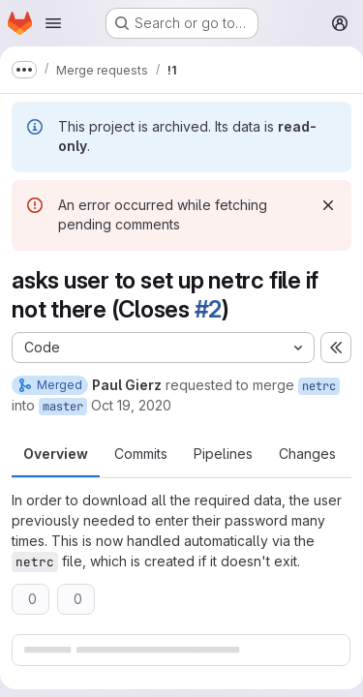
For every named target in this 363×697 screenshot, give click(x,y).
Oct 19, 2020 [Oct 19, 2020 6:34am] (131, 405)
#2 (209, 309)
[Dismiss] (328, 205)
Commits (140, 453)
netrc (319, 386)
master (63, 406)
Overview (55, 453)
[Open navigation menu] (53, 23)
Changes (307, 453)
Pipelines (223, 453)
